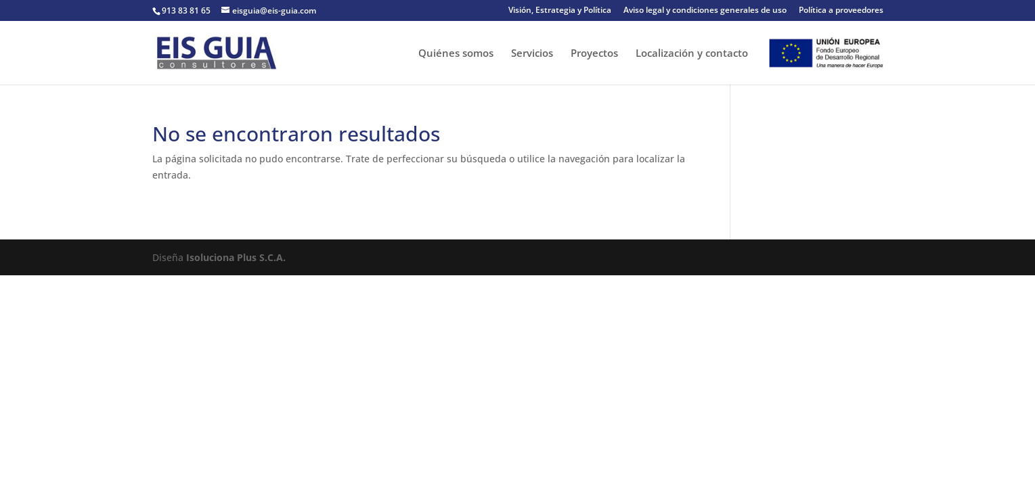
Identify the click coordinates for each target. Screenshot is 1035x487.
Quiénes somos (455, 54)
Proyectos (594, 54)
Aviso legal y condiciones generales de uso (705, 11)
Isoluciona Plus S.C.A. (236, 257)
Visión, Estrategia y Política (559, 11)
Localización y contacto (692, 54)
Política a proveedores (841, 11)
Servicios (532, 54)
